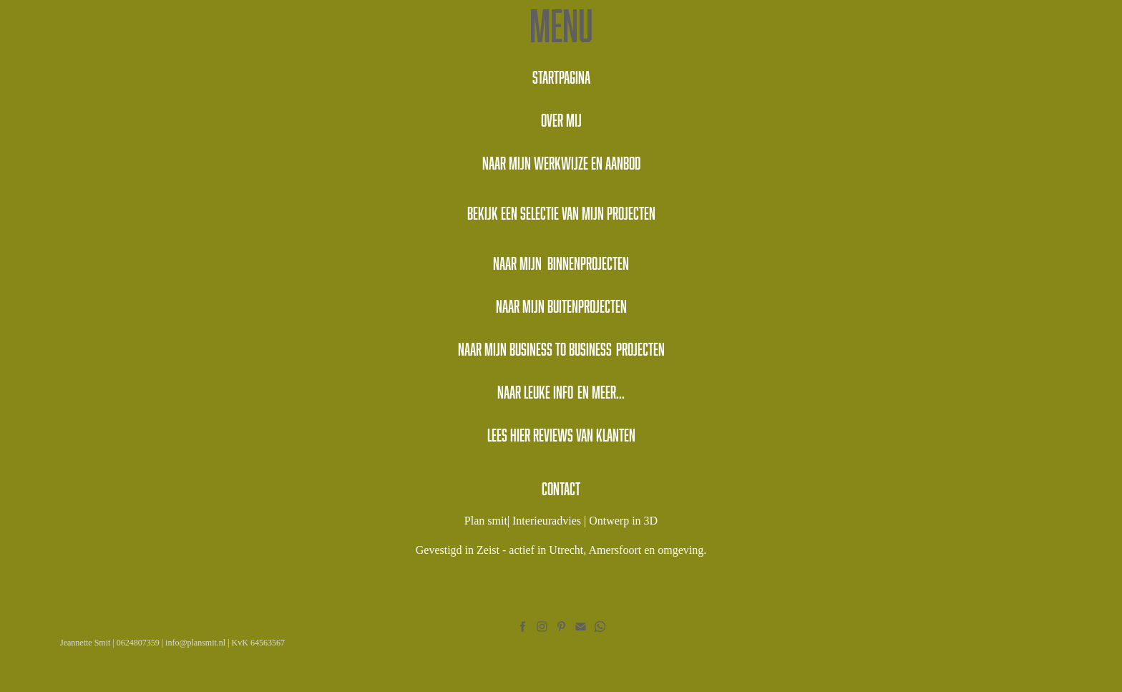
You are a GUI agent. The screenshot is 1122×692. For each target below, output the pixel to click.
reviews (553, 434)
